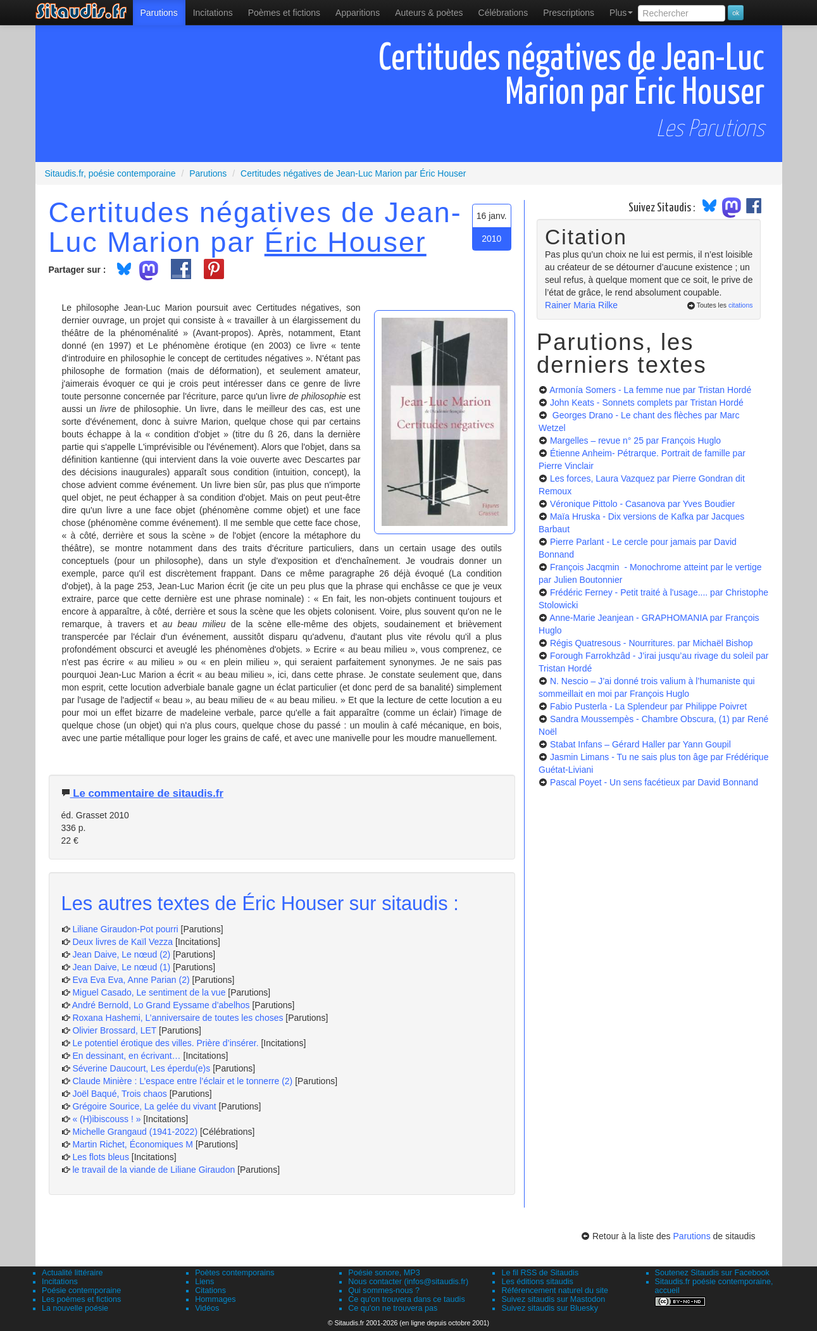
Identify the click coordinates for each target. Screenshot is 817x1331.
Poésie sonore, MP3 (384, 1272)
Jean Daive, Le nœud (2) (121, 954)
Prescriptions (568, 13)
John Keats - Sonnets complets (647, 402)
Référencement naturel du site (554, 1290)
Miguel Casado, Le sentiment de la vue (148, 992)
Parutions (159, 13)
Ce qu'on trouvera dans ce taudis (406, 1299)
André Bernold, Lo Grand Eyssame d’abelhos (161, 1005)
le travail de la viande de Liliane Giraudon (153, 1170)
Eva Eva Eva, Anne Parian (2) (130, 980)
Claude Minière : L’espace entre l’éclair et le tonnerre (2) (182, 1081)
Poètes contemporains (234, 1272)
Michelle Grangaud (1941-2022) (134, 1132)
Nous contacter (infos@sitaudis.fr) (408, 1281)
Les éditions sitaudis (537, 1281)
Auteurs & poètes (429, 13)
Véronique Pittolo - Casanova (642, 504)
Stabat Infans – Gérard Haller (640, 744)
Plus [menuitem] (621, 13)
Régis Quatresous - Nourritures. (651, 643)
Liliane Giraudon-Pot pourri (125, 929)
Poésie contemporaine (81, 1290)
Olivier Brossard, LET (114, 1030)
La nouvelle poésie (75, 1308)
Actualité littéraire (72, 1272)
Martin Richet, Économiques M (132, 1144)
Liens (204, 1281)
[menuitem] (159, 12)
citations (740, 305)
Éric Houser (346, 242)
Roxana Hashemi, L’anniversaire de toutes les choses (177, 1018)
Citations (210, 1290)
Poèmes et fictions (284, 13)
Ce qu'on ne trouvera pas (392, 1308)
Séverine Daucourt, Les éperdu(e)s (141, 1068)
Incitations (60, 1281)
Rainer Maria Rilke (581, 305)
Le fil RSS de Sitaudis (539, 1272)
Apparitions (357, 13)
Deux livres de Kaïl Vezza (122, 942)
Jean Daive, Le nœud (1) (121, 967)
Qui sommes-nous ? (384, 1290)
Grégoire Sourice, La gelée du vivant (144, 1106)
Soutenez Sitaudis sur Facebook (712, 1272)
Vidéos (207, 1308)
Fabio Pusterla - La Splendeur (648, 706)
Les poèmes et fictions (81, 1299)
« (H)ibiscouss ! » (106, 1119)
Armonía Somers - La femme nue (650, 390)
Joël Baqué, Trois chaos (119, 1094)
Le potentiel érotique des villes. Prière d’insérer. (165, 1043)
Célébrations (503, 13)
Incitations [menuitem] (213, 13)
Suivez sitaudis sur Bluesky (549, 1308)
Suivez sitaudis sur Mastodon (553, 1299)
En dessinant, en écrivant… (126, 1056)
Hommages (215, 1299)
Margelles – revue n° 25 (635, 440)
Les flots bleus (100, 1157)
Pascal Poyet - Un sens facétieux (654, 782)
